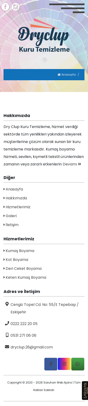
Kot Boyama (16, 259)
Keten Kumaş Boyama (25, 277)
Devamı (72, 164)
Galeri (10, 216)
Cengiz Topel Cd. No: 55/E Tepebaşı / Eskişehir (41, 308)
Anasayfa (66, 75)
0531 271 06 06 (20, 335)
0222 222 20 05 (21, 323)
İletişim (11, 224)
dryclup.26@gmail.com (28, 347)
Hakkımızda (15, 198)
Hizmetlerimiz (17, 207)
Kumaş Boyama (19, 250)
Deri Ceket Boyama (23, 268)
